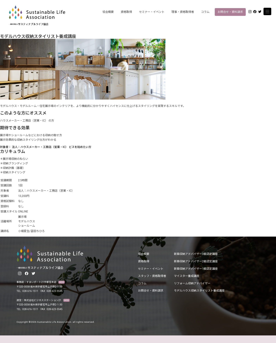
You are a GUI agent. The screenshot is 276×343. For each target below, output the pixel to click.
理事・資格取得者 (182, 12)
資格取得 (126, 12)
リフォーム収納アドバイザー (192, 283)
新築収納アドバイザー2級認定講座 (196, 261)
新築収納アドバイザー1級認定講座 (196, 268)
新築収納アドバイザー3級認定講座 (196, 254)
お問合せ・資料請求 (230, 12)
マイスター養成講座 (186, 276)
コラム (205, 12)
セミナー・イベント (151, 12)
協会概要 (108, 12)
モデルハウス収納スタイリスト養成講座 (199, 290)
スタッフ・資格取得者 (152, 276)
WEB (61, 282)
